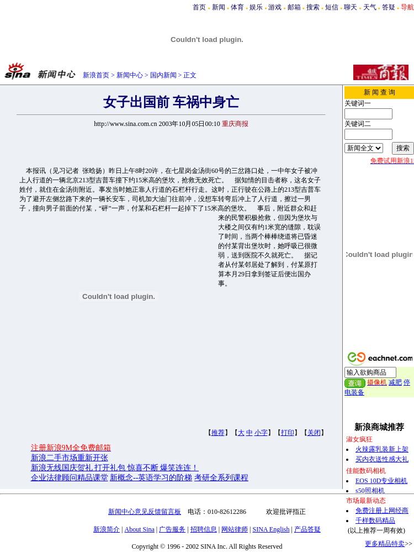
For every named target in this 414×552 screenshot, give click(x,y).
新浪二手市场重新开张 (69, 458)
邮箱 (294, 7)
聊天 (350, 7)
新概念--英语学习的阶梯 (151, 478)
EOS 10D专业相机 (381, 481)
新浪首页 (96, 75)
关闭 (314, 433)
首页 (199, 7)
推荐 (218, 433)
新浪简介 (106, 529)
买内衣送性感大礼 (381, 459)
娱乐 (256, 7)
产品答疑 (307, 529)
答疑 (388, 7)
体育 (237, 7)
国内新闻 (163, 75)
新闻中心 (129, 75)
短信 (331, 7)
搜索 (313, 7)
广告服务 (172, 529)
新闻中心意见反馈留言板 (144, 512)
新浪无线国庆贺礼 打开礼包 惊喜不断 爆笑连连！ (115, 468)
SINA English (270, 529)
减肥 (395, 382)
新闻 (218, 7)
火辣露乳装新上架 (381, 449)
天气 (369, 7)
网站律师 (234, 529)
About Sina (140, 529)
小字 (261, 433)
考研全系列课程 (221, 478)
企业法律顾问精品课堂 (69, 478)
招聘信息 (203, 529)
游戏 (275, 7)
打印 (287, 433)
